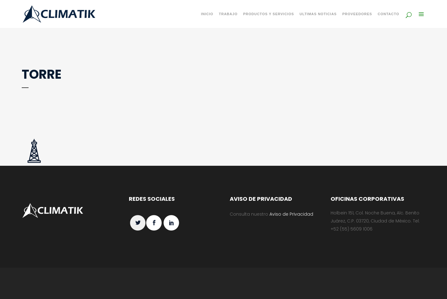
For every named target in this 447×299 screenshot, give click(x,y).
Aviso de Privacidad (291, 214)
